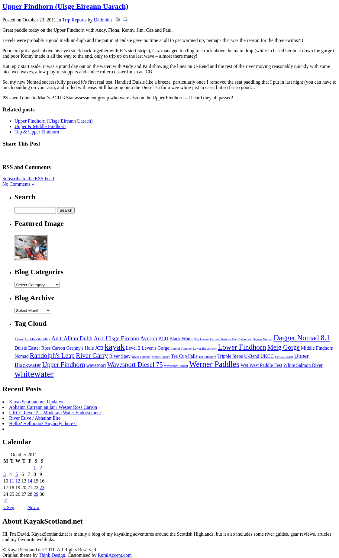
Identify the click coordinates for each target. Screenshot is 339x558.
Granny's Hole (80, 348)
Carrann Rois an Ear (223, 339)
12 (17, 480)
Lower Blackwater (205, 348)
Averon (148, 338)
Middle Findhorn (317, 348)
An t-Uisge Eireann (116, 338)
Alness (19, 339)
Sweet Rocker (161, 356)
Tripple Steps (230, 356)
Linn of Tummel (181, 348)
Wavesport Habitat (176, 365)
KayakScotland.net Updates (36, 401)
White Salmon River (303, 365)
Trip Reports (74, 19)
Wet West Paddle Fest (261, 365)
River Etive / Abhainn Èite (34, 418)
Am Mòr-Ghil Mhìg (37, 339)
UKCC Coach (284, 356)
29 (36, 494)
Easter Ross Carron (46, 348)
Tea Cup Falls (184, 356)
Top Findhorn (207, 356)
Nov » (33, 507)
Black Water (181, 338)
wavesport (96, 365)
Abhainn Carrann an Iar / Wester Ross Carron (53, 407)
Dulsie (21, 348)
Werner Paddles (214, 364)
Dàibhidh (103, 19)
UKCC (267, 356)
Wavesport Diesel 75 (135, 364)
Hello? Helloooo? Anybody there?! (43, 423)
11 (11, 480)
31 (5, 500)
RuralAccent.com (114, 555)
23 (42, 487)
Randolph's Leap (52, 355)
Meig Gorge (283, 347)
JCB (99, 348)
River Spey (120, 356)
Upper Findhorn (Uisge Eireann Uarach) (65, 6)
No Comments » (18, 184)
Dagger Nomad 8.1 (302, 338)
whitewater (34, 374)
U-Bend (251, 356)
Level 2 (133, 348)
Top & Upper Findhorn (37, 131)
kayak (115, 346)
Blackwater (201, 339)
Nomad (22, 356)
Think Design (52, 555)
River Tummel (141, 356)
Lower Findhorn (242, 347)
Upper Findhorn (63, 364)
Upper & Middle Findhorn (40, 126)
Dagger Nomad (262, 339)
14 (29, 480)
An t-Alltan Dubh (71, 338)
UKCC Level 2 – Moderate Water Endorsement (55, 412)
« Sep (8, 507)
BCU (163, 338)
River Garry (92, 355)
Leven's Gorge (156, 348)
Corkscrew (244, 339)
